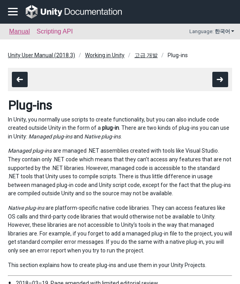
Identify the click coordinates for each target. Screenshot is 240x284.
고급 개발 (146, 55)
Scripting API (54, 31)
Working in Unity (105, 55)
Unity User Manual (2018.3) (41, 55)
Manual (19, 31)
